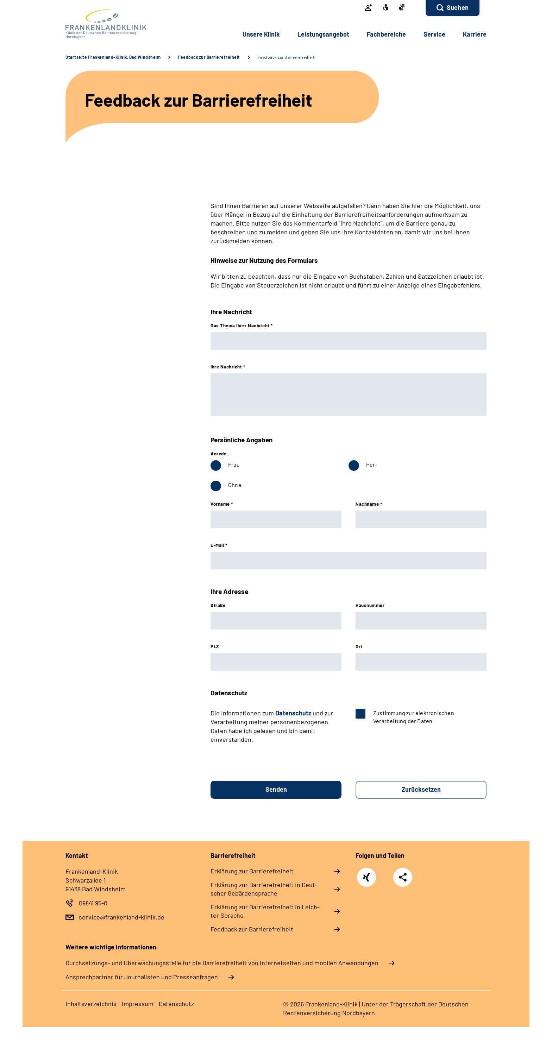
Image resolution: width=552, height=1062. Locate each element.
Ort (359, 646)
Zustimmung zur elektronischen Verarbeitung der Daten (413, 716)
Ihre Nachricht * (228, 366)
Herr (371, 464)
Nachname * (369, 504)
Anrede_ (220, 453)
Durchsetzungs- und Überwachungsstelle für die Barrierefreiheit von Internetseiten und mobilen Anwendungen (221, 963)
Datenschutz (293, 713)
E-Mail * (219, 545)
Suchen (458, 7)
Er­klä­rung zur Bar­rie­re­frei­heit (252, 871)
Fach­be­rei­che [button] (386, 34)
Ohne (235, 484)
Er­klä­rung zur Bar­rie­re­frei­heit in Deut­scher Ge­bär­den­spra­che (264, 889)
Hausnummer (370, 605)
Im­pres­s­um (137, 1003)
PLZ (215, 646)
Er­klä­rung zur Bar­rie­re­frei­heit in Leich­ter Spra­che (265, 911)
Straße (218, 605)
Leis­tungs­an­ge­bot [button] (323, 34)
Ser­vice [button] (434, 34)
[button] (452, 8)
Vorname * (222, 504)
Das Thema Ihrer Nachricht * (242, 325)
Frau (234, 464)
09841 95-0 (93, 903)
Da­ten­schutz (176, 1003)
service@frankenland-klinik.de (121, 917)
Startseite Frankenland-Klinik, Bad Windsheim (113, 57)
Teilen (402, 877)
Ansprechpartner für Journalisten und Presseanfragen (141, 977)
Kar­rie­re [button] (475, 34)
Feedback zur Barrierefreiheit (209, 57)
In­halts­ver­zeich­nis (91, 1003)
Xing (366, 874)
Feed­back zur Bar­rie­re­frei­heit (252, 929)
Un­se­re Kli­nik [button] (261, 34)
